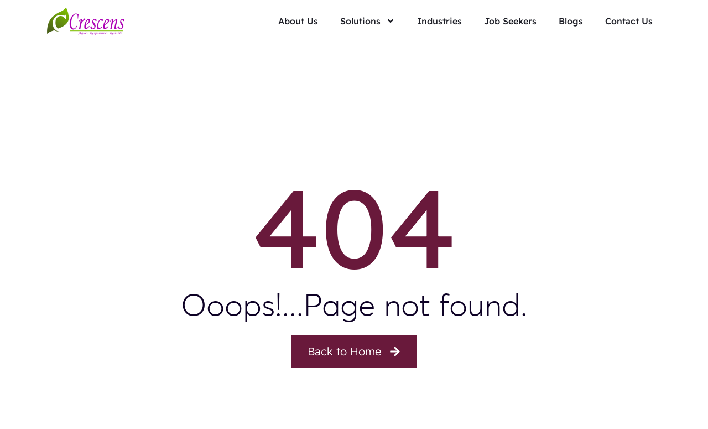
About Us (298, 21)
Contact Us (629, 21)
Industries (439, 21)
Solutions (367, 21)
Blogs (571, 21)
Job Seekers (510, 21)
